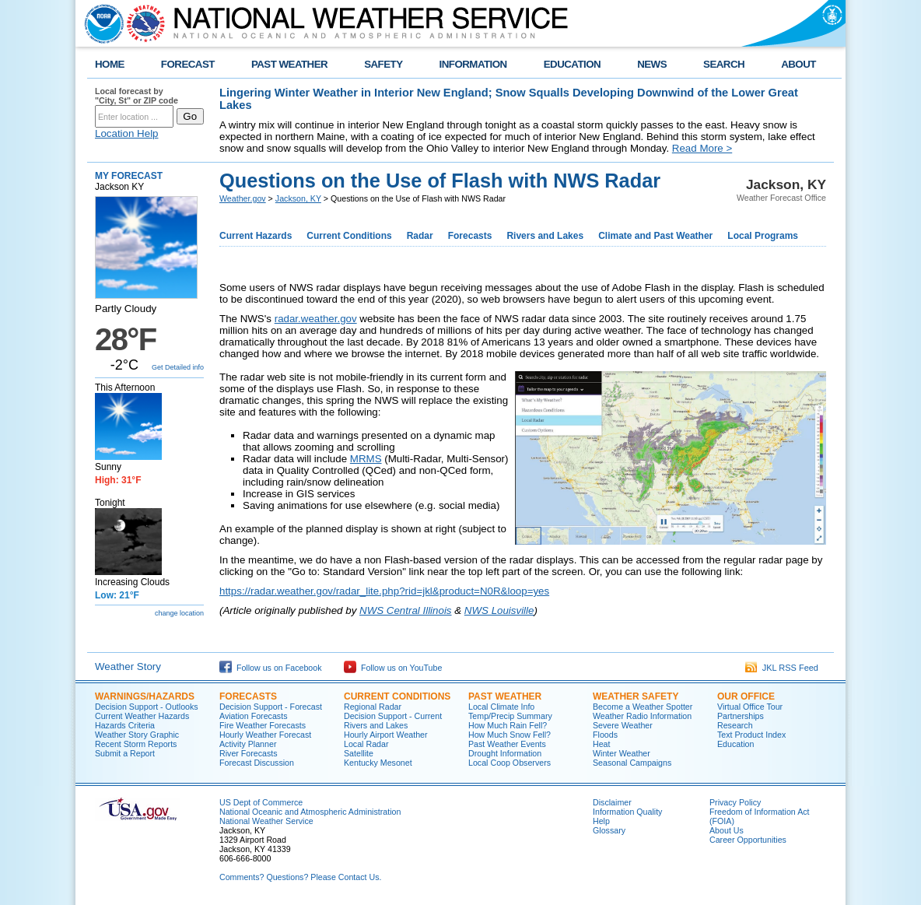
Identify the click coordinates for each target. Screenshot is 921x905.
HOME (109, 64)
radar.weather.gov (316, 318)
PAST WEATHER (289, 64)
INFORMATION (473, 64)
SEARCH (723, 64)
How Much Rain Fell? (507, 725)
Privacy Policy (735, 802)
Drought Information (504, 753)
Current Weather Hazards (142, 716)
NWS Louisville (499, 610)
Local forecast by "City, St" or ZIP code (136, 95)
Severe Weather (623, 725)
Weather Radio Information (642, 716)
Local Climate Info (501, 706)
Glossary (609, 830)
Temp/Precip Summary (510, 716)
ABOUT (798, 64)
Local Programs (762, 235)
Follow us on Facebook (270, 667)
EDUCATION (572, 64)
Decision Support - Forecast (270, 706)
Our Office (746, 696)
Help (601, 821)
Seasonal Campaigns (632, 762)
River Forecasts (248, 753)
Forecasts (470, 235)
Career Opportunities (747, 839)
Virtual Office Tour (750, 706)
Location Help (127, 133)
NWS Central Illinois (405, 610)
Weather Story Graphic (137, 734)
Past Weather (504, 696)
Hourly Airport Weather (386, 734)
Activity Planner (247, 744)
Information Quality (627, 811)
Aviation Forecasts (253, 716)
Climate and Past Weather (655, 235)
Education (735, 744)
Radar (420, 235)
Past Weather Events (507, 744)
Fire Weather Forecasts (262, 725)
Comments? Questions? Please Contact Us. (300, 877)
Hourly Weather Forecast (265, 734)
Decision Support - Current (393, 716)
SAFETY (383, 64)
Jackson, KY (298, 198)
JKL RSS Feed (781, 667)
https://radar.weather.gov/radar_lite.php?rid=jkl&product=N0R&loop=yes (384, 591)
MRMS (366, 459)
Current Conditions (348, 235)
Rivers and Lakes (544, 235)
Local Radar (366, 744)
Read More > (702, 148)
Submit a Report (125, 753)
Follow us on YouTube (393, 667)
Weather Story (128, 666)
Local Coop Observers (509, 762)
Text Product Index (751, 734)
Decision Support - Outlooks (146, 706)
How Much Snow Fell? (509, 734)
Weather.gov (242, 198)
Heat (602, 744)
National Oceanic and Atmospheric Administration (310, 811)
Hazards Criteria (125, 725)
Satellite (358, 753)
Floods (605, 734)
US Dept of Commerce (261, 802)
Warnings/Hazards (144, 696)
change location (179, 613)
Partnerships (740, 716)
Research (735, 725)
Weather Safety (635, 696)
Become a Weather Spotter (642, 706)
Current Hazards (255, 235)
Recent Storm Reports (136, 744)
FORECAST (188, 64)
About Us (726, 830)
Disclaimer (612, 802)
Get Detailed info (178, 367)
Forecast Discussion (256, 762)
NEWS (652, 64)
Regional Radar (372, 706)
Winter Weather (621, 753)
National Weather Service (266, 821)
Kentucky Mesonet (378, 762)
